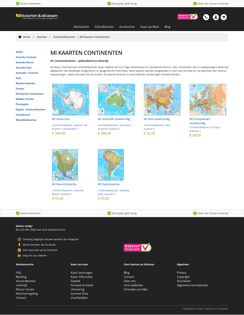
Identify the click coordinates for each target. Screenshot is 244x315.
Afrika (19, 52)
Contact (21, 298)
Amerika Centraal (26, 57)
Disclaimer (184, 281)
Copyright (183, 277)
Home (26, 37)
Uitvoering (77, 290)
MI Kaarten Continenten (30, 93)
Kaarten (42, 37)
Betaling (21, 277)
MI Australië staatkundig (114, 119)
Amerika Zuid (24, 67)
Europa (20, 88)
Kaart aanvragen (81, 273)
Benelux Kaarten (25, 83)
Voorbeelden (79, 298)
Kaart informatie (81, 277)
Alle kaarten (81, 27)
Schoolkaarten (104, 27)
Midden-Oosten (25, 99)
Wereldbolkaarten (26, 120)
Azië (18, 78)
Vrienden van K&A (136, 290)
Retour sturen (25, 290)
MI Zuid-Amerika (109, 184)
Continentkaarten (64, 37)
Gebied (75, 281)
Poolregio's (22, 104)
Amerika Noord (24, 62)
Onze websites (133, 285)
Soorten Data (79, 294)
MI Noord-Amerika (64, 184)
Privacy (181, 273)
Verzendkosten (26, 281)
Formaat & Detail (82, 285)
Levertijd (21, 285)
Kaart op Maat (149, 27)
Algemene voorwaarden (192, 285)
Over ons (130, 281)
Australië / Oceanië (27, 72)
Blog (167, 27)
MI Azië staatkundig (157, 119)
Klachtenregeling (27, 294)
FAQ (18, 273)
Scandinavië (23, 114)
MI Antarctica (61, 119)
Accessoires (127, 27)
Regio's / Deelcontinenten (30, 109)
